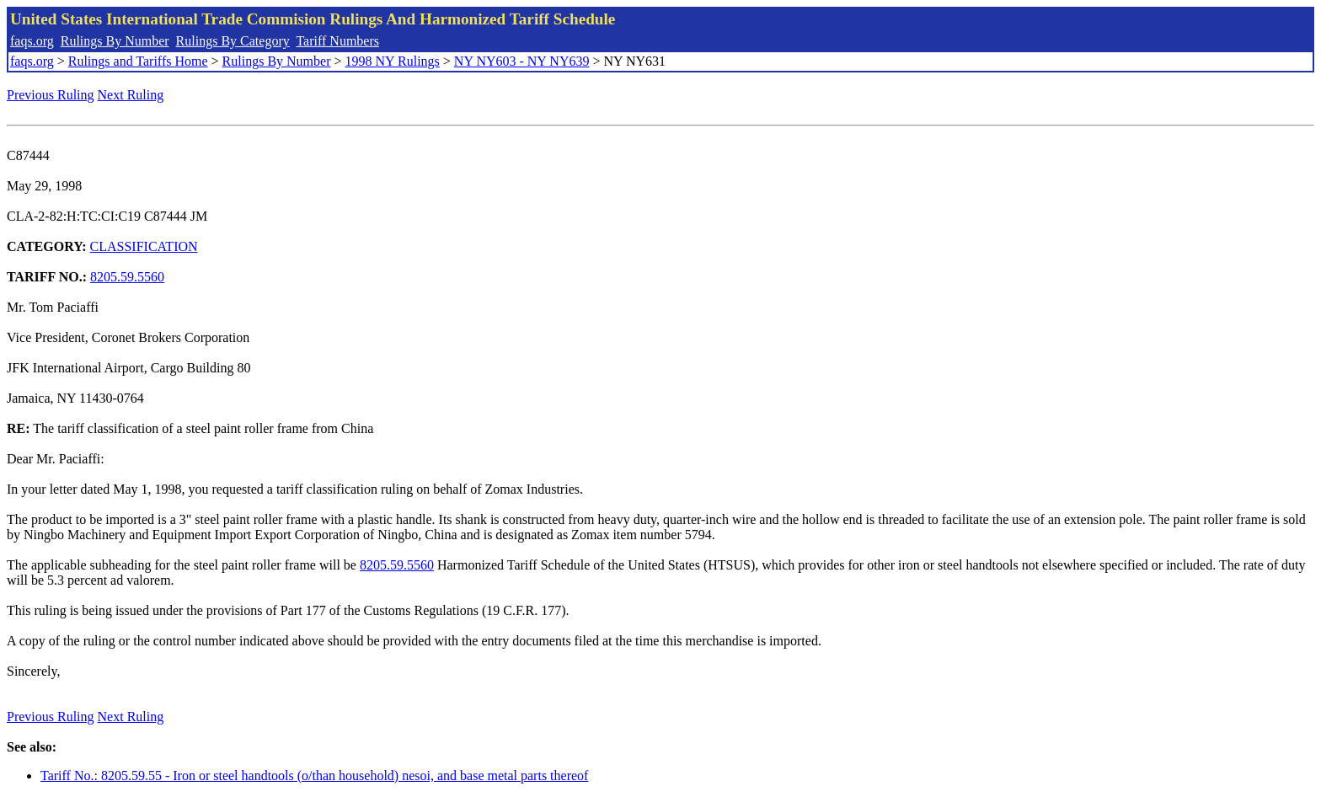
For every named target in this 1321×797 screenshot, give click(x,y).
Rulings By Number (115, 41)
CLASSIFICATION (144, 246)
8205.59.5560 (127, 277)
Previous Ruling (50, 95)
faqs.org (32, 41)
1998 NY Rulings (392, 61)
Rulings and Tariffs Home (138, 61)
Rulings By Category (233, 41)
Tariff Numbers (337, 41)
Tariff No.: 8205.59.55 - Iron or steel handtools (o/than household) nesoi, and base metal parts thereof (314, 775)
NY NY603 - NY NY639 (522, 61)
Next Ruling (131, 95)
